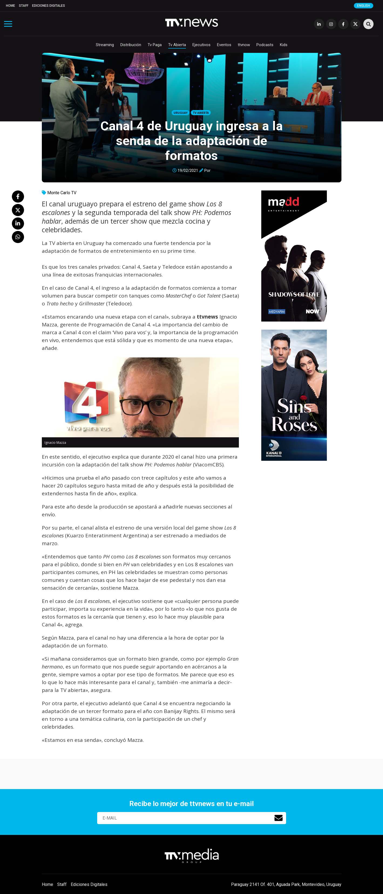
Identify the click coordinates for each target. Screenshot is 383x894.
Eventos (224, 44)
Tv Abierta (177, 44)
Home (10, 6)
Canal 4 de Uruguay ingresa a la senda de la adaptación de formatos (191, 140)
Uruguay (181, 113)
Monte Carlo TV (61, 192)
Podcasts (264, 44)
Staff (23, 6)
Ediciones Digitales (48, 6)
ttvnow (244, 44)
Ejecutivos (201, 44)
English (363, 6)
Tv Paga (155, 44)
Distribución (130, 44)
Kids (283, 44)
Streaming (105, 44)
